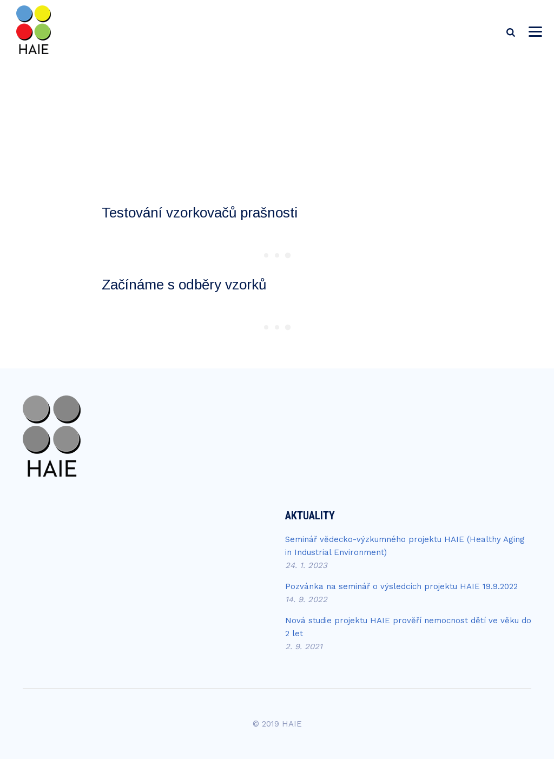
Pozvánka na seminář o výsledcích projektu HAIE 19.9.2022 (401, 586)
